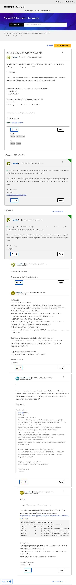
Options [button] (49, 45)
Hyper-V (13, 136)
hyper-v (13, 143)
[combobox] (45, 25)
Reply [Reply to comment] (61, 200)
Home (6, 33)
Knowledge (29, 11)
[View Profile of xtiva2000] (15, 57)
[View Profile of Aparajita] (15, 163)
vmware (19, 143)
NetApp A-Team (45, 11)
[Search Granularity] (16, 25)
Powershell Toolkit (20, 136)
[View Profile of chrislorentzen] (25, 378)
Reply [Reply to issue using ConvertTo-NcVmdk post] (61, 130)
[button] (62, 52)
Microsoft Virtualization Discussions (42, 33)
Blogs (37, 11)
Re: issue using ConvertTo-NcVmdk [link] (16, 36)
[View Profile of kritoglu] (19, 292)
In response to (21, 265)
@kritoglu (21, 412)
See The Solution (17, 122)
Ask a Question (62, 46)
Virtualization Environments (20, 33)
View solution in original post (16, 195)
